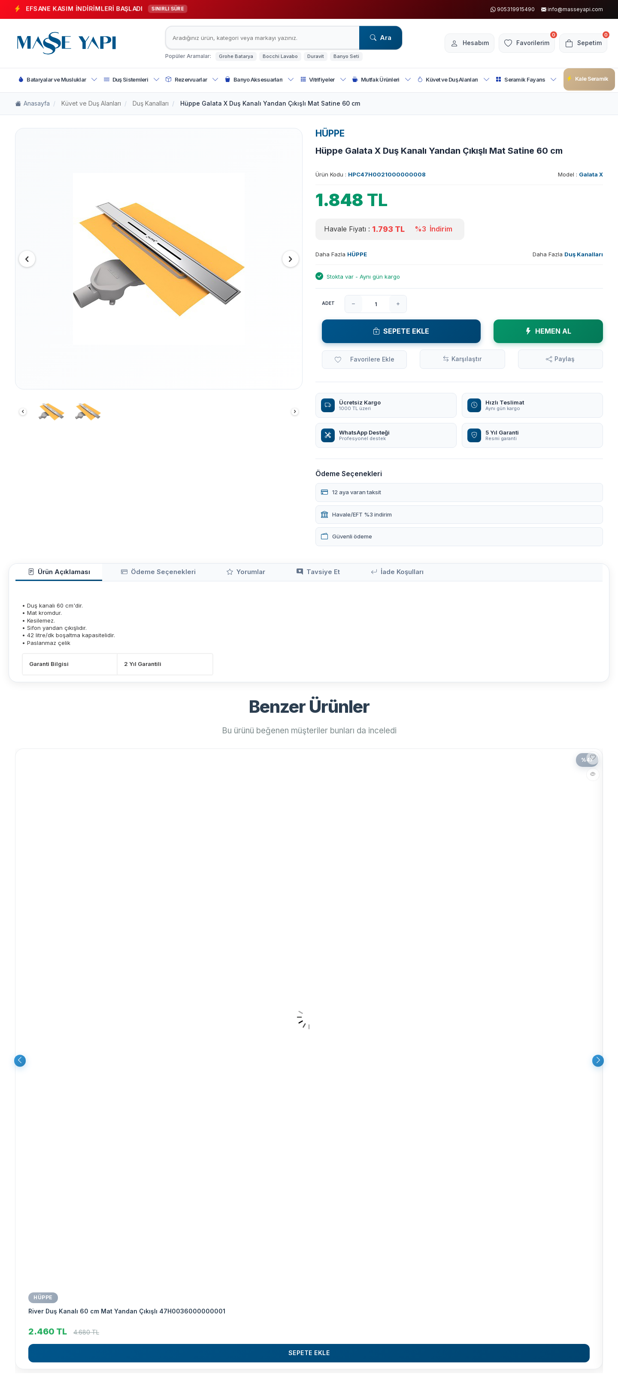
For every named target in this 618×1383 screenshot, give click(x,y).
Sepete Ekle (401, 331)
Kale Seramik (587, 78)
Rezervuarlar (192, 79)
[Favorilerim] (520, 43)
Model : (580, 174)
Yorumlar (206, 574)
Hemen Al (548, 331)
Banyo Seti (346, 56)
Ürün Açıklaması (51, 574)
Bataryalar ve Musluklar (58, 79)
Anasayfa (32, 104)
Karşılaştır (466, 358)
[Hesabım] (459, 43)
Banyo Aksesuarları (259, 79)
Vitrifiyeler (323, 79)
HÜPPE (330, 133)
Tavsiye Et (265, 574)
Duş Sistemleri (132, 79)
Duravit (315, 56)
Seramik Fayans (526, 79)
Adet (328, 303)
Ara (380, 37)
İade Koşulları (329, 574)
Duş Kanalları (151, 103)
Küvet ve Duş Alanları (453, 79)
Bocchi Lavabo (280, 56)
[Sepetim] (581, 43)
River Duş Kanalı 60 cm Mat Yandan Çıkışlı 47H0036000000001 (126, 1314)
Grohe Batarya (236, 56)
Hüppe (43, 1301)
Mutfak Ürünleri (381, 79)
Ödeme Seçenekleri (134, 574)
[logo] (66, 43)
